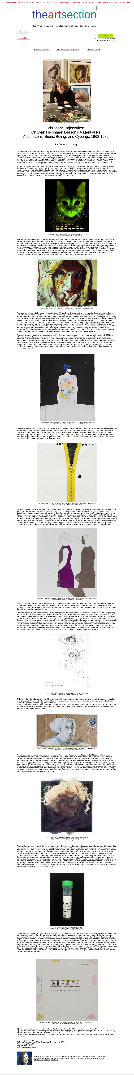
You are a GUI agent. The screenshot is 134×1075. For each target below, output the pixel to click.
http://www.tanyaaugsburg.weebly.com (46, 1060)
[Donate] (105, 36)
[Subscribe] (23, 32)
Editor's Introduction (41, 50)
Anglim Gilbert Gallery (25, 1046)
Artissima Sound (93, 50)
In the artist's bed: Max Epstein (67, 50)
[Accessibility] (23, 38)
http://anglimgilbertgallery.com (27, 1047)
